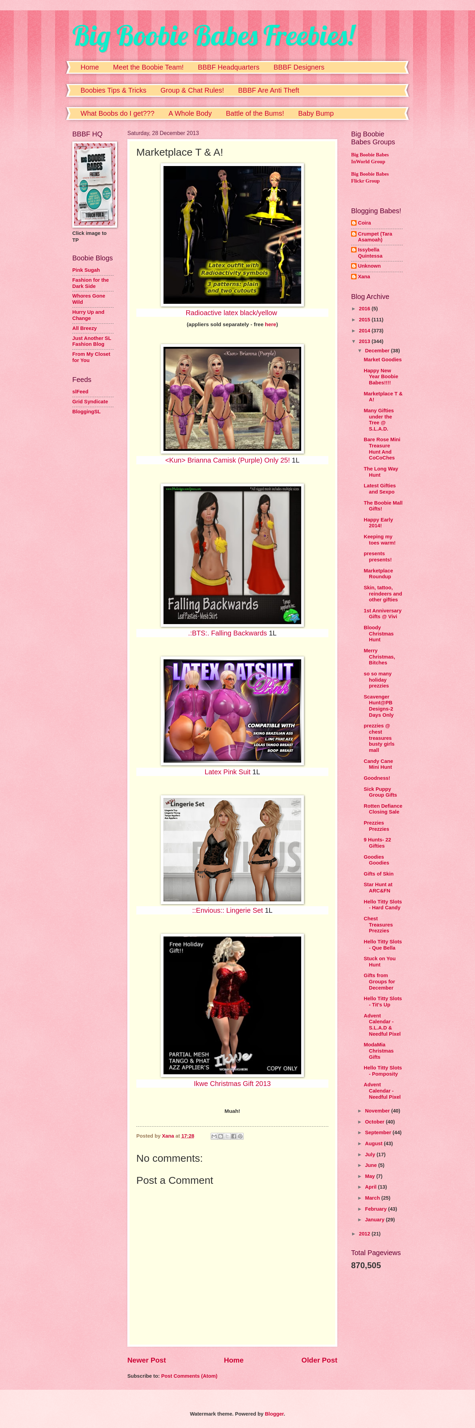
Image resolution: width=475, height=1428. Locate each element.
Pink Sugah (86, 270)
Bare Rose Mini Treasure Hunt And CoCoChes (382, 449)
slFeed (80, 391)
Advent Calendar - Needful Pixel (382, 1090)
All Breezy (84, 328)
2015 (365, 319)
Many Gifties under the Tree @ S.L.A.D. (379, 420)
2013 (365, 341)
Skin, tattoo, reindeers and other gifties (383, 593)
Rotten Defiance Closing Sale (383, 809)
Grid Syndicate (90, 401)
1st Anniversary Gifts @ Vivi (383, 614)
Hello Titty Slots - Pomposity (383, 1071)
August (374, 1143)
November (378, 1111)
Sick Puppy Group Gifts (380, 792)
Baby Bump (316, 113)
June (371, 1165)
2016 (365, 308)
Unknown (369, 266)
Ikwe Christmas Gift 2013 (232, 1083)
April (371, 1187)
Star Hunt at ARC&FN (378, 887)
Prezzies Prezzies (376, 826)
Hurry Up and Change (88, 315)
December (378, 350)
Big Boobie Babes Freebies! (213, 35)
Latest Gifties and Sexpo (380, 489)
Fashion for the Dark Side (90, 283)
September (378, 1132)
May (370, 1176)
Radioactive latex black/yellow (231, 313)
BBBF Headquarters (229, 67)
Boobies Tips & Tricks (113, 90)
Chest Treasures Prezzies (378, 924)
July (371, 1154)
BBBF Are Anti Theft (268, 90)
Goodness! (377, 778)
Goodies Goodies (376, 860)
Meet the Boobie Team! (148, 67)
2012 (365, 1233)
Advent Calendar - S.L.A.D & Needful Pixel (382, 1025)
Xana (364, 276)
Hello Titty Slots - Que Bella (383, 945)
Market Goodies (383, 359)
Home (90, 67)
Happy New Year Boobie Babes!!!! (381, 376)
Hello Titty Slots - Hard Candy (383, 905)
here (270, 324)
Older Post (319, 1360)
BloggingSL (86, 411)
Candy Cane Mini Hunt (378, 764)
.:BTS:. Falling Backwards (227, 633)
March (373, 1198)
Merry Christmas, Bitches (379, 656)
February (376, 1209)
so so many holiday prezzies (378, 680)
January (375, 1219)
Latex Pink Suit (227, 772)
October (375, 1122)
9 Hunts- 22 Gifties (377, 843)
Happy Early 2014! (378, 523)
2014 (365, 330)
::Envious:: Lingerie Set (227, 910)
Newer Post (146, 1360)
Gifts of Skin (379, 874)
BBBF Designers (299, 67)
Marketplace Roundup (378, 574)
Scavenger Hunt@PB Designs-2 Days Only (379, 706)
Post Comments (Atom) (189, 1376)
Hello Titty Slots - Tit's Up (383, 1001)
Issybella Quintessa (370, 253)
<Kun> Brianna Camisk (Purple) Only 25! (227, 460)
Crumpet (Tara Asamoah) (375, 237)
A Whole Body (190, 113)
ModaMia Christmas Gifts (379, 1050)
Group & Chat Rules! (192, 90)
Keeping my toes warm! (380, 540)
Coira (364, 223)
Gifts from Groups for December (379, 981)
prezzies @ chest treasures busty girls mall (379, 738)
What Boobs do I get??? (118, 113)
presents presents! (378, 556)
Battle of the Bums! (255, 113)
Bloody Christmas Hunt (379, 633)
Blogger (274, 1414)
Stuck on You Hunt (380, 961)
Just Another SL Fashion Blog (91, 341)
